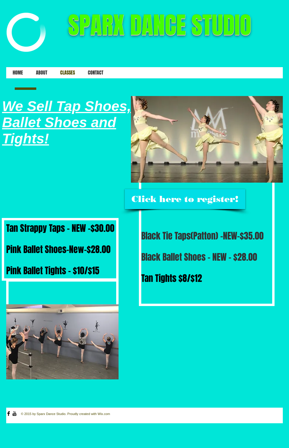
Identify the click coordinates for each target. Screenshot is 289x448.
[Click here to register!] (185, 199)
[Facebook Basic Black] (8, 413)
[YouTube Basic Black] (14, 413)
